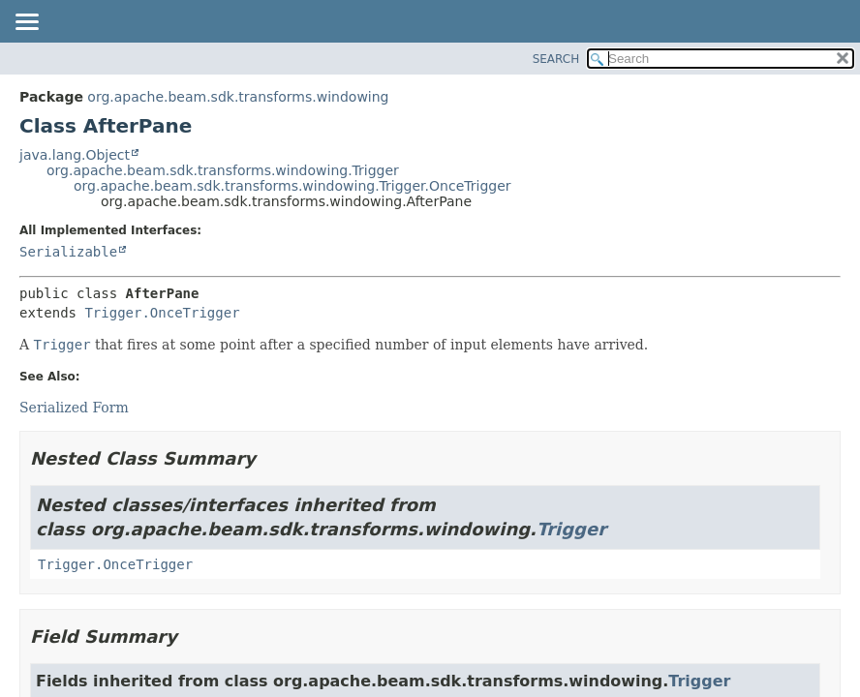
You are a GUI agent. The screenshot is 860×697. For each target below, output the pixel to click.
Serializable (68, 251)
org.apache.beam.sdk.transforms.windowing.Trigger (222, 170)
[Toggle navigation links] (26, 23)
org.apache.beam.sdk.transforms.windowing (237, 97)
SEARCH (556, 59)
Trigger (571, 529)
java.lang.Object (74, 155)
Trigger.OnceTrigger (161, 312)
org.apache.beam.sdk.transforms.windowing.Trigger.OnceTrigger (292, 186)
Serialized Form (74, 407)
